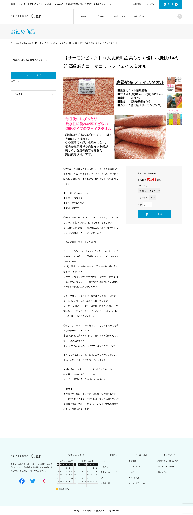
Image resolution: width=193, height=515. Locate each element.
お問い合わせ (139, 16)
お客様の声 (105, 483)
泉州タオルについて (109, 472)
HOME (83, 16)
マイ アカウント (135, 467)
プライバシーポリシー (166, 467)
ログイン (150, 4)
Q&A (103, 478)
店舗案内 (102, 16)
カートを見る (134, 478)
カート (173, 4)
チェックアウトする (137, 483)
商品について (120, 16)
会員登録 (137, 4)
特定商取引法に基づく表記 (167, 461)
